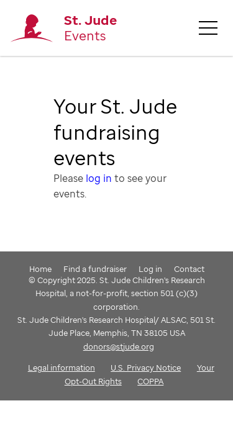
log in (99, 178)
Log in (150, 268)
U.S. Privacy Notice (146, 367)
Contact (189, 268)
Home (40, 268)
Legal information (61, 367)
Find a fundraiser (95, 268)
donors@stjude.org (118, 346)
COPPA (150, 381)
